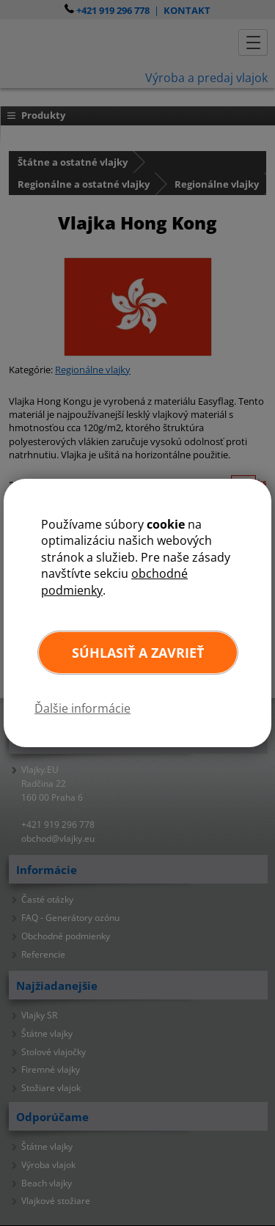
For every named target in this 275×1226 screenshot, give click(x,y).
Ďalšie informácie (82, 708)
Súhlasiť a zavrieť (138, 652)
